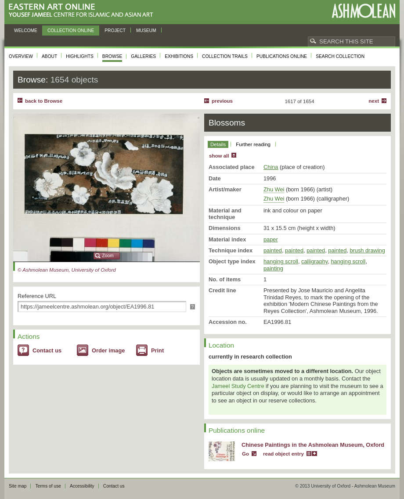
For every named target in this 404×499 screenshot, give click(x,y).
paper (270, 239)
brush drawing (367, 250)
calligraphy (314, 261)
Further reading (253, 144)
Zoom (108, 255)
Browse (112, 56)
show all (219, 155)
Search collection (340, 56)
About (49, 56)
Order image (108, 350)
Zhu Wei (273, 189)
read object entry (283, 453)
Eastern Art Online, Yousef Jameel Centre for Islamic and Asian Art (83, 11)
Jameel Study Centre (238, 386)
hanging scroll (280, 261)
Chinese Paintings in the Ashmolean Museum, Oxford (313, 445)
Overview (21, 56)
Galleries (143, 56)
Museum (146, 30)
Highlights (80, 56)
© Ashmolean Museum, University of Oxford (67, 270)
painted (272, 250)
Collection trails (225, 56)
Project (115, 30)
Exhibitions (179, 56)
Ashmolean (363, 11)
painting (273, 268)
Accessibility (82, 486)
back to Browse (43, 101)
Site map (17, 486)
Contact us (46, 350)
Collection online (70, 30)
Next (373, 101)
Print (157, 350)
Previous (222, 101)
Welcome (25, 30)
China (270, 167)
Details (218, 144)
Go (245, 453)
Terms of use (48, 486)
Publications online (281, 56)
